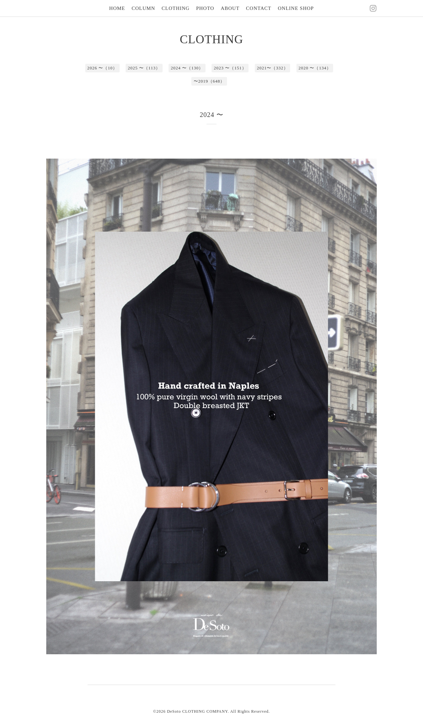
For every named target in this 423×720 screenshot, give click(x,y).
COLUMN (143, 8)
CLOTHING (176, 8)
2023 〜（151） (230, 67)
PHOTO (205, 8)
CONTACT (258, 8)
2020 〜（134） (314, 67)
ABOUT (230, 8)
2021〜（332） (272, 67)
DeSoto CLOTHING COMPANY (197, 711)
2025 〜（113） (144, 67)
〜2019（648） (209, 81)
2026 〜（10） (102, 67)
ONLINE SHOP (296, 8)
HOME (117, 8)
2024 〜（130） (187, 67)
